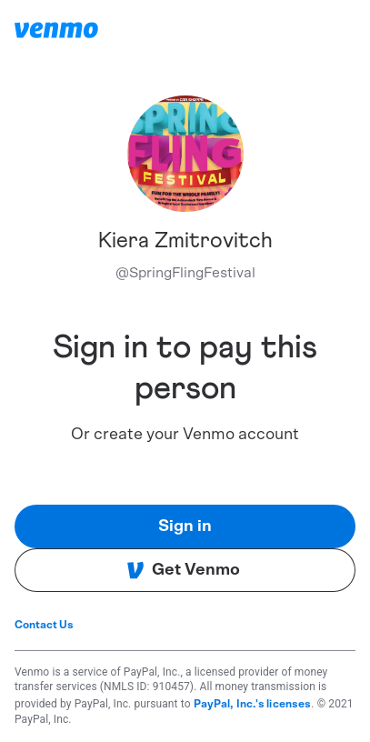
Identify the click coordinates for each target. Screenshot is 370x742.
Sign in (185, 526)
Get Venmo (183, 570)
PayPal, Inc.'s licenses (253, 703)
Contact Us (44, 624)
